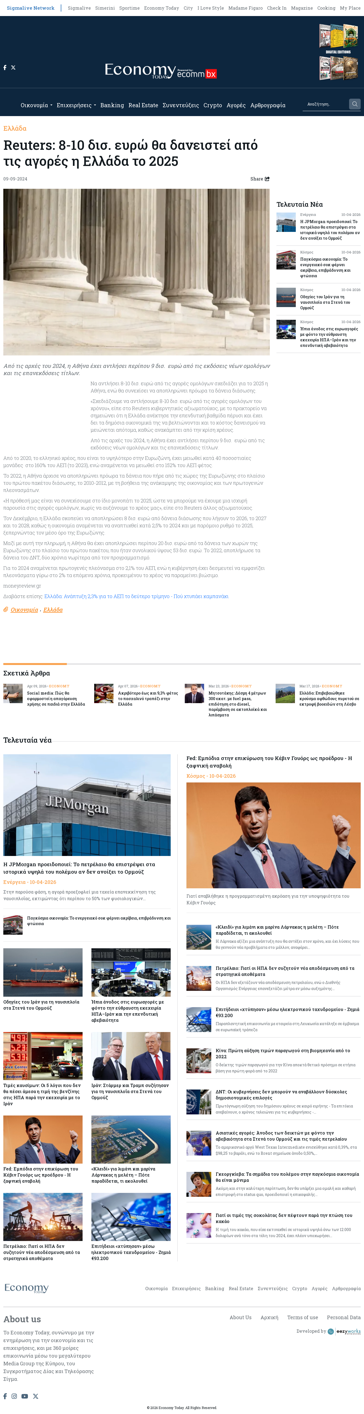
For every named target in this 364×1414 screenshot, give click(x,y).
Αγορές (236, 105)
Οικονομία (34, 105)
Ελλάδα (15, 128)
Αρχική (269, 1317)
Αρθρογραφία (268, 105)
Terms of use (302, 1317)
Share (260, 179)
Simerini (105, 8)
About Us (241, 1317)
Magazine (302, 8)
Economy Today (161, 8)
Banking (112, 105)
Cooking (326, 8)
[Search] (325, 104)
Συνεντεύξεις (181, 105)
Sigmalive (79, 8)
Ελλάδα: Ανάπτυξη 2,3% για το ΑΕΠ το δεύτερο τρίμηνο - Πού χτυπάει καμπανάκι (136, 596)
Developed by (329, 1331)
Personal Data (344, 1317)
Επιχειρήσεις (74, 105)
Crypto (213, 105)
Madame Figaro (245, 8)
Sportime (129, 8)
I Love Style (210, 8)
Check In (277, 8)
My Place (350, 8)
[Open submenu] (51, 105)
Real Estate (143, 105)
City (188, 8)
